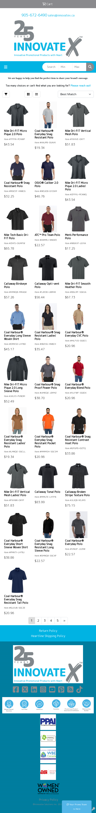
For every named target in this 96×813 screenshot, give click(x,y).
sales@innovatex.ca (61, 15)
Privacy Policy (48, 800)
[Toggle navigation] (6, 67)
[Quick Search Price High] (79, 67)
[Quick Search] (50, 67)
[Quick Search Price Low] (66, 67)
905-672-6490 (34, 15)
